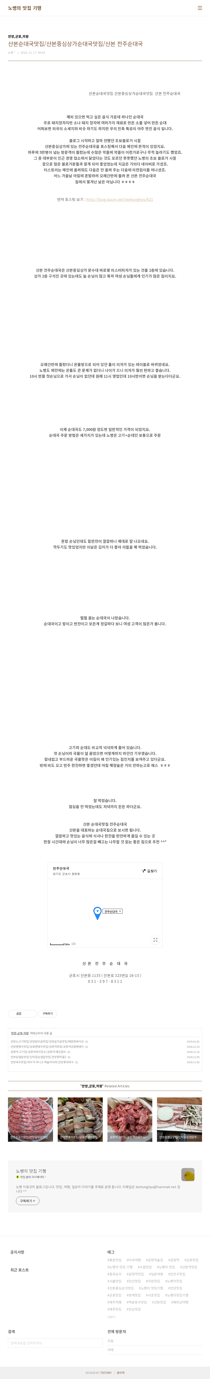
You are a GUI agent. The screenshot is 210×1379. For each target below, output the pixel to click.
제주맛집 (115, 1309)
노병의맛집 (174, 1281)
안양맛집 (176, 1288)
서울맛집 (115, 1281)
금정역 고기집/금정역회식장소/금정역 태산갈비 (38, 1052)
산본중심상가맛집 (121, 1288)
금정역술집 (155, 1260)
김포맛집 (192, 1260)
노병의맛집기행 (177, 1295)
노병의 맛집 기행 (25, 8)
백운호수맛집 (138, 1302)
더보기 (111, 1317)
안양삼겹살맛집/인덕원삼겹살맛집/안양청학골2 (38, 1057)
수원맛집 (146, 1267)
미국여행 (135, 1260)
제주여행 (115, 1302)
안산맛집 (135, 1281)
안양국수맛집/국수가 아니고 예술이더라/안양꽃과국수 (42, 1062)
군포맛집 (115, 1295)
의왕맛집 (154, 1281)
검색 (98, 1342)
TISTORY (106, 1373)
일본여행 (157, 1274)
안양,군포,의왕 (20, 1033)
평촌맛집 (115, 1260)
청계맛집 (135, 1295)
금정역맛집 (136, 1274)
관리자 (121, 1373)
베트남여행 (180, 1302)
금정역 (174, 1260)
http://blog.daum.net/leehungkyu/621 (119, 199)
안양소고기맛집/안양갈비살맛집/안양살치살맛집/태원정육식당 (47, 1041)
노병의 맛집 (167, 1267)
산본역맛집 (189, 1267)
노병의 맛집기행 (152, 1288)
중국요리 (115, 1274)
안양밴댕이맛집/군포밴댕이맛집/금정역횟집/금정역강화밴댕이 (47, 1046)
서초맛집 (154, 1295)
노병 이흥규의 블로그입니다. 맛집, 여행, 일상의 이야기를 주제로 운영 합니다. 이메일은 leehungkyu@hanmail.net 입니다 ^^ (98, 1189)
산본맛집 (160, 1302)
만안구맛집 (177, 1274)
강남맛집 (135, 1309)
